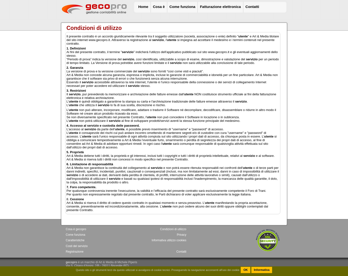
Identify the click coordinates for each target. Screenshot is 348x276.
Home (143, 7)
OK (245, 270)
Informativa (262, 270)
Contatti (252, 7)
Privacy (181, 234)
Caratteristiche (75, 240)
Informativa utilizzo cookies (169, 240)
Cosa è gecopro (76, 229)
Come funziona (182, 7)
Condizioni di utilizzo (173, 229)
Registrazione (74, 251)
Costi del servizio (77, 246)
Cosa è (159, 7)
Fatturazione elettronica (220, 7)
